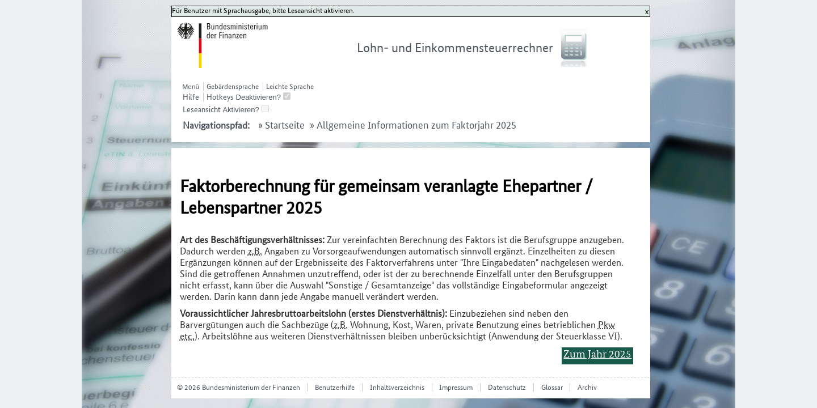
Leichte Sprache (290, 86)
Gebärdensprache (233, 86)
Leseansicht (202, 109)
